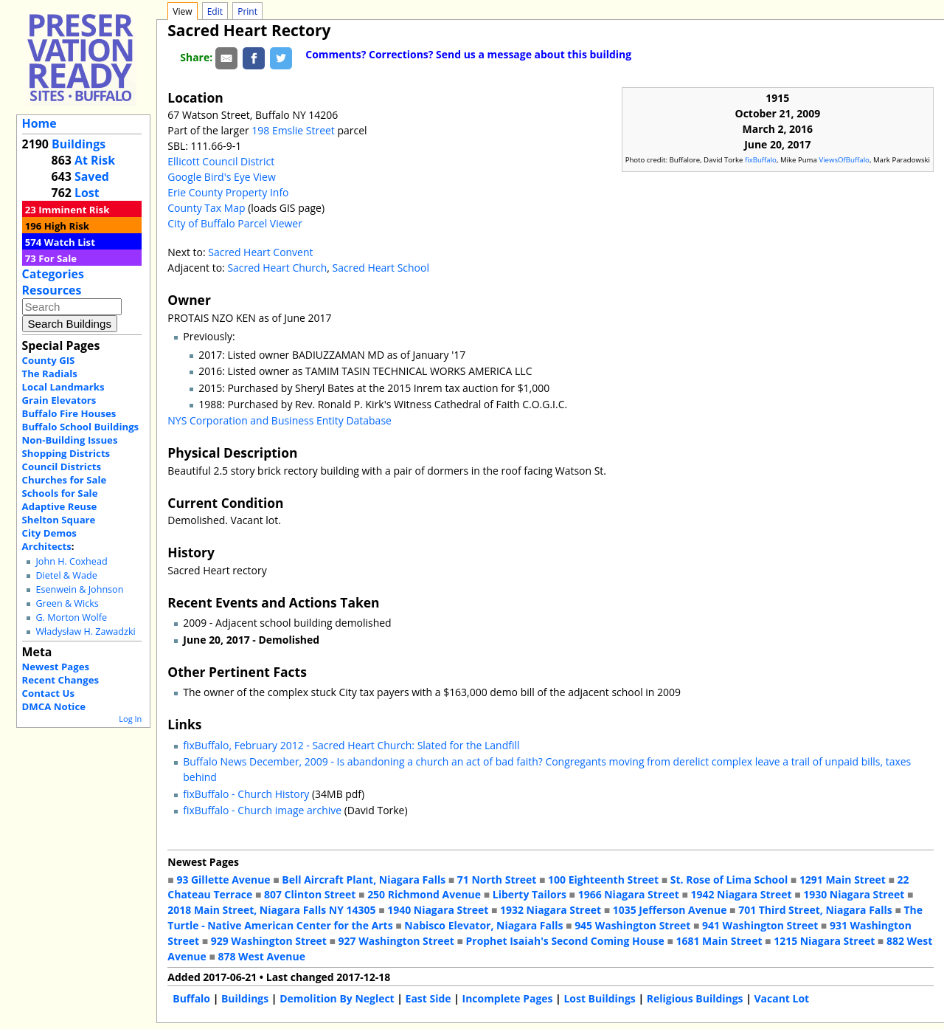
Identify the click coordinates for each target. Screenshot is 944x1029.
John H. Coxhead (71, 561)
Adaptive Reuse (59, 506)
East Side (428, 998)
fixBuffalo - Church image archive (262, 810)
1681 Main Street (719, 941)
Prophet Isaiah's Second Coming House (565, 941)
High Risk (66, 226)
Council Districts (61, 466)
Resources (52, 290)
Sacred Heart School (381, 268)
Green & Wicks (66, 603)
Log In (130, 718)
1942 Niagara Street (740, 894)
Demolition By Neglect (337, 998)
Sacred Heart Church (277, 268)
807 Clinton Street (309, 894)
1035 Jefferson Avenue (670, 910)
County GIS (48, 360)
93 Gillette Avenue (223, 880)
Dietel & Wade (66, 575)
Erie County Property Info (227, 192)
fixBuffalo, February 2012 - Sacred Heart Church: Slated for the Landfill (351, 745)
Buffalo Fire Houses (69, 413)
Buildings (78, 144)
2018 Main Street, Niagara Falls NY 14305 (271, 910)
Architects (47, 546)
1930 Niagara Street (853, 894)
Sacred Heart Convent (260, 252)
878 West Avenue (261, 956)
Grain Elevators (59, 400)
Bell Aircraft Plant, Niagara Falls (363, 880)
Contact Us (48, 693)
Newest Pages (55, 666)
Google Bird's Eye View (221, 177)
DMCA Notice (54, 706)
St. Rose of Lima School (729, 880)
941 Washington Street (760, 925)
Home (39, 123)
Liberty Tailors (529, 894)
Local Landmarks (63, 386)
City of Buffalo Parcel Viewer (234, 223)
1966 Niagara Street (628, 894)
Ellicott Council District (220, 161)
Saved (91, 176)
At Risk (94, 160)
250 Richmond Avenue (424, 894)
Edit (215, 11)
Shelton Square (59, 519)
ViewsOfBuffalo (844, 160)
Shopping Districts (66, 453)
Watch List (69, 242)
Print (247, 11)
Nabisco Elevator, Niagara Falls (483, 925)
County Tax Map (206, 208)
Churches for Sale (64, 479)
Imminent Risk (73, 209)
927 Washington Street (396, 941)
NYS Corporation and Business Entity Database (279, 420)
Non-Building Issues (70, 440)
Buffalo (191, 998)
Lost (87, 193)
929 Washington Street (269, 941)
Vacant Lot (782, 998)
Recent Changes (61, 679)
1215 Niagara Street (824, 941)
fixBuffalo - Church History (246, 794)
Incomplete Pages (507, 998)
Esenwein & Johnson (79, 589)
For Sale (57, 258)
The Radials (49, 373)
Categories (53, 274)
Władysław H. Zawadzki (85, 631)
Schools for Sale (60, 493)
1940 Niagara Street (437, 910)
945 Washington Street (632, 925)
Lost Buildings (599, 998)
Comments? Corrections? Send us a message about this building (468, 54)
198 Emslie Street (292, 130)
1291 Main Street (842, 880)
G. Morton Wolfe (71, 617)
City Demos (49, 533)
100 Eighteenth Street (603, 880)
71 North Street (497, 880)
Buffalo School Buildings (80, 426)
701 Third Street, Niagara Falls (815, 910)
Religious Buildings (695, 998)
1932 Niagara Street (550, 910)
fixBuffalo (761, 160)
